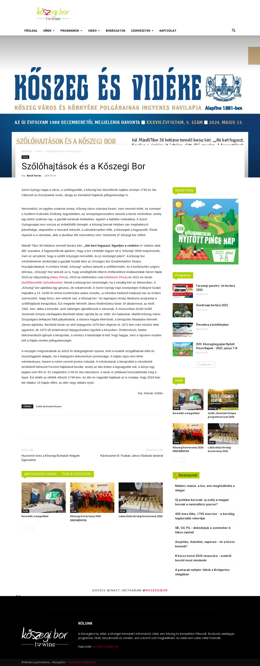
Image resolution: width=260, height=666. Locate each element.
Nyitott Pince (184, 190)
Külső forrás (34, 175)
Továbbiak (205, 364)
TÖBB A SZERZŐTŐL (76, 474)
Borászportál (188, 475)
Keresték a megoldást (35, 516)
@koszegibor (155, 590)
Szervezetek (142, 30)
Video (94, 30)
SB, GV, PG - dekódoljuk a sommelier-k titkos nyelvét (203, 530)
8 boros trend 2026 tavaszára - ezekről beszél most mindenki (203, 558)
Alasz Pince (59, 277)
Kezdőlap (27, 151)
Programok (71, 30)
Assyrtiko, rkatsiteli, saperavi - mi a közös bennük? (205, 544)
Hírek (49, 30)
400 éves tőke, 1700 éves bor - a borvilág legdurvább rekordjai (204, 516)
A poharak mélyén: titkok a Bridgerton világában (202, 572)
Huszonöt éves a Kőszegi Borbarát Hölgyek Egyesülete (51, 458)
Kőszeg (213, 408)
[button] (233, 31)
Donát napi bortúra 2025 (212, 305)
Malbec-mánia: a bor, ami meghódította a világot (205, 488)
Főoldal (31, 30)
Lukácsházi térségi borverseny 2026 (140, 516)
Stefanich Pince (116, 277)
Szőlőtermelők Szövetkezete (42, 282)
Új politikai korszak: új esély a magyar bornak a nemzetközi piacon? (202, 502)
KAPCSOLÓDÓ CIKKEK (40, 474)
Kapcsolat (168, 30)
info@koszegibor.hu (106, 646)
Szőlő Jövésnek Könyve (49, 406)
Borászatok (115, 30)
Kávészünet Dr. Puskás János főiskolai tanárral (131, 456)
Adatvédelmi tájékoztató (82, 662)
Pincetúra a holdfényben (212, 324)
